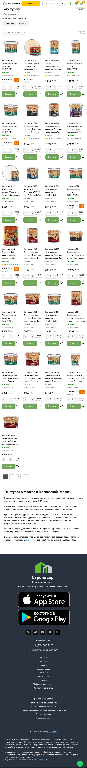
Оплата (43, 665)
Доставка (43, 661)
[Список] (83, 32)
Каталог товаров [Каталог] (29, 3)
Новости (43, 680)
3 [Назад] (18, 477)
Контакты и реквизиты (43, 688)
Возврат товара (43, 669)
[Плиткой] (79, 32)
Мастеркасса (52, 732)
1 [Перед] (5, 477)
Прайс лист (43, 673)
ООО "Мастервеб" (41, 760)
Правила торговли (43, 714)
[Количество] (7, 87)
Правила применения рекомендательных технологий (43, 710)
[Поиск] (63, 3)
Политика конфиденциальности (43, 703)
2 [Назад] (11, 477)
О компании (43, 677)
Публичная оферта (43, 718)
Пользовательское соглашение (43, 707)
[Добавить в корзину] (8, 94)
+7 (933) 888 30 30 (43, 645)
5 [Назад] (26, 477)
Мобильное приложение (43, 684)
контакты (30, 540)
